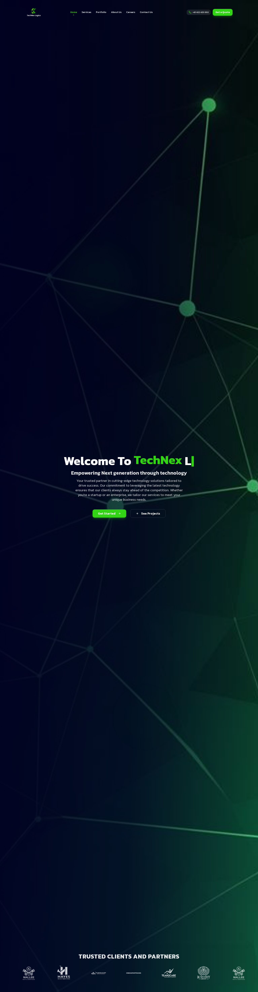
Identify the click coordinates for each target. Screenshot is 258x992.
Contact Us (146, 12)
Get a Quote (222, 12)
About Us (116, 12)
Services (86, 12)
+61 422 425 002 (201, 12)
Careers (130, 12)
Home (73, 12)
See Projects (148, 513)
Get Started (109, 513)
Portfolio (101, 12)
